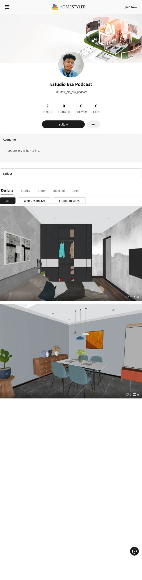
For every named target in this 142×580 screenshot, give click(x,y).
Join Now (131, 7)
